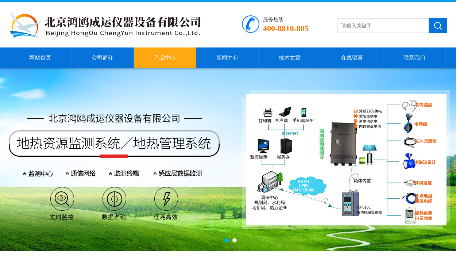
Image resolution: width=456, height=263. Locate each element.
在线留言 (352, 58)
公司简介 (102, 58)
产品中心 (165, 58)
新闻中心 (227, 58)
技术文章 (290, 58)
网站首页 (40, 58)
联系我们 (414, 58)
